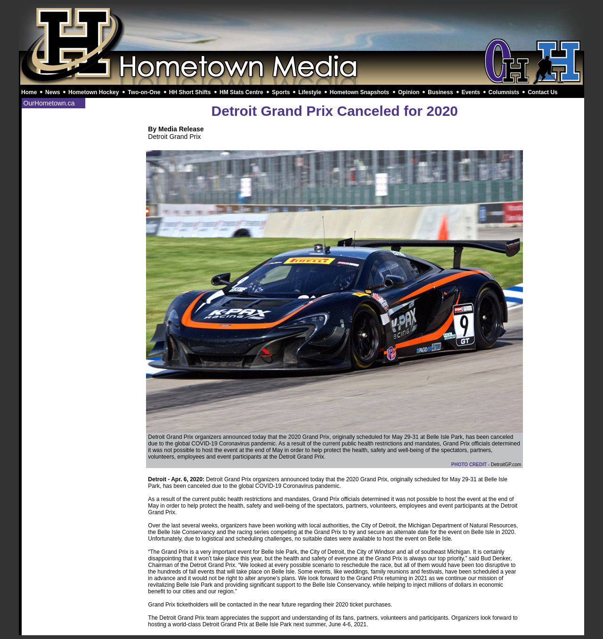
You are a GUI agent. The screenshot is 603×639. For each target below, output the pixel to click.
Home (29, 92)
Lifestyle (309, 92)
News (52, 92)
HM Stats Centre (241, 92)
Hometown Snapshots (359, 92)
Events (471, 92)
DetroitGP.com (506, 464)
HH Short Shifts (190, 92)
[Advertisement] (301, 27)
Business (440, 92)
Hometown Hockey (93, 92)
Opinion (408, 92)
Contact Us (542, 92)
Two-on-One (144, 92)
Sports (281, 92)
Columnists (504, 92)
